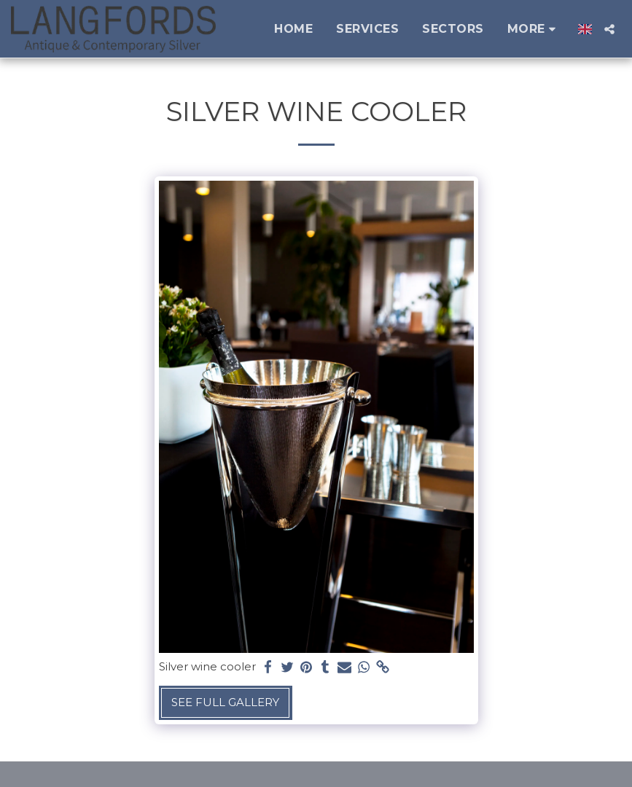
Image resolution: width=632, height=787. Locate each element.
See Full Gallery (225, 702)
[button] (609, 29)
